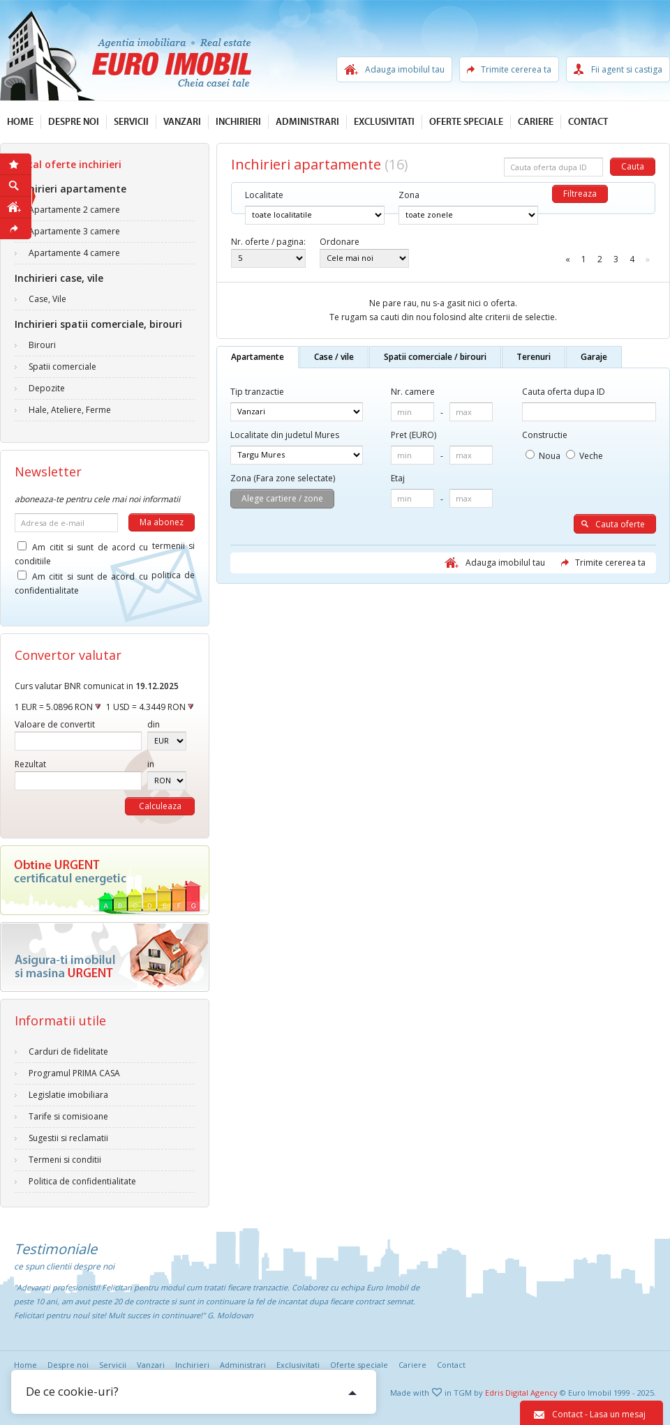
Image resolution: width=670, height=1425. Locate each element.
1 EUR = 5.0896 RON (57, 707)
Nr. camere (413, 392)
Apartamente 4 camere (74, 253)
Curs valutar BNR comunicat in (97, 686)
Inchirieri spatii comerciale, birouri (98, 324)
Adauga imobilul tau (405, 69)
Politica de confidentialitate (82, 1181)
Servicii (131, 122)
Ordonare (339, 242)
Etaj (398, 478)
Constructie (544, 435)
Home (20, 122)
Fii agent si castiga (626, 69)
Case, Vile (47, 299)
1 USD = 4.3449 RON (149, 707)
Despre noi (73, 122)
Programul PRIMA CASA (74, 1073)
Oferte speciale (466, 122)
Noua (543, 456)
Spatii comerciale (62, 366)
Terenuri (533, 357)
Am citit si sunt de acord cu (105, 549)
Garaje (594, 357)
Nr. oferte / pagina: (268, 242)
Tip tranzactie (257, 392)
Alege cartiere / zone (282, 498)
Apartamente (257, 357)
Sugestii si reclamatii (68, 1138)
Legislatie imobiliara (68, 1095)
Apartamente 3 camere (74, 231)
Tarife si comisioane (68, 1116)
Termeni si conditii (65, 1160)
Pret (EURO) (413, 435)
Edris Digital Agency (521, 1392)
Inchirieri (238, 122)
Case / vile (334, 357)
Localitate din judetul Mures (284, 435)
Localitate (264, 195)
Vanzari (182, 122)
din (153, 724)
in (150, 764)
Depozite (47, 388)
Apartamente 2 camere (74, 210)
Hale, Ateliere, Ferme (70, 410)
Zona (409, 195)
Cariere (535, 122)
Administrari (307, 122)
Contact (588, 122)
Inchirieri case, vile (59, 278)
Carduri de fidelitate (68, 1051)
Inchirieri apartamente (70, 188)
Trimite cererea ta (516, 69)
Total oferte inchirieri (68, 164)
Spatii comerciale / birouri (435, 357)
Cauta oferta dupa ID (563, 392)
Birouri (42, 345)
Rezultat (30, 764)
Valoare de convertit (55, 724)
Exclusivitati (384, 122)
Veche (584, 456)
